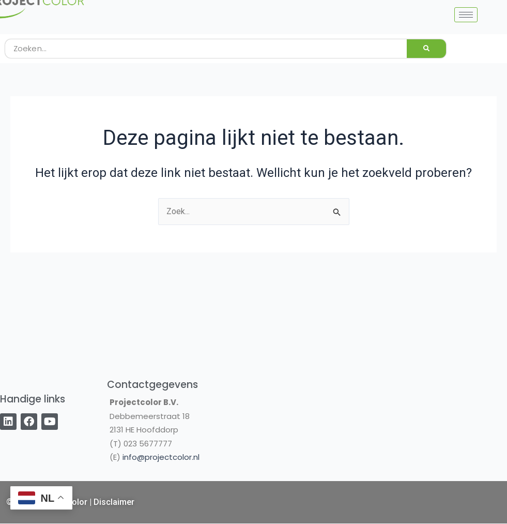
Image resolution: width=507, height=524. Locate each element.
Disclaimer (114, 502)
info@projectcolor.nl (160, 457)
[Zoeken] (426, 48)
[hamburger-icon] (466, 14)
